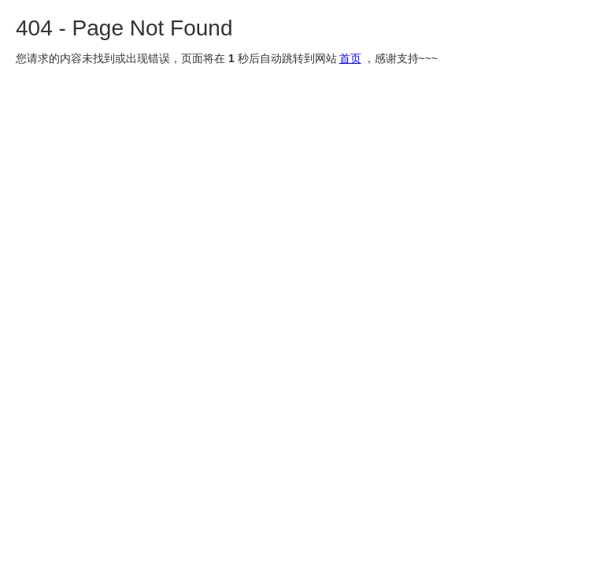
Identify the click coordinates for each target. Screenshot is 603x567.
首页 (350, 58)
